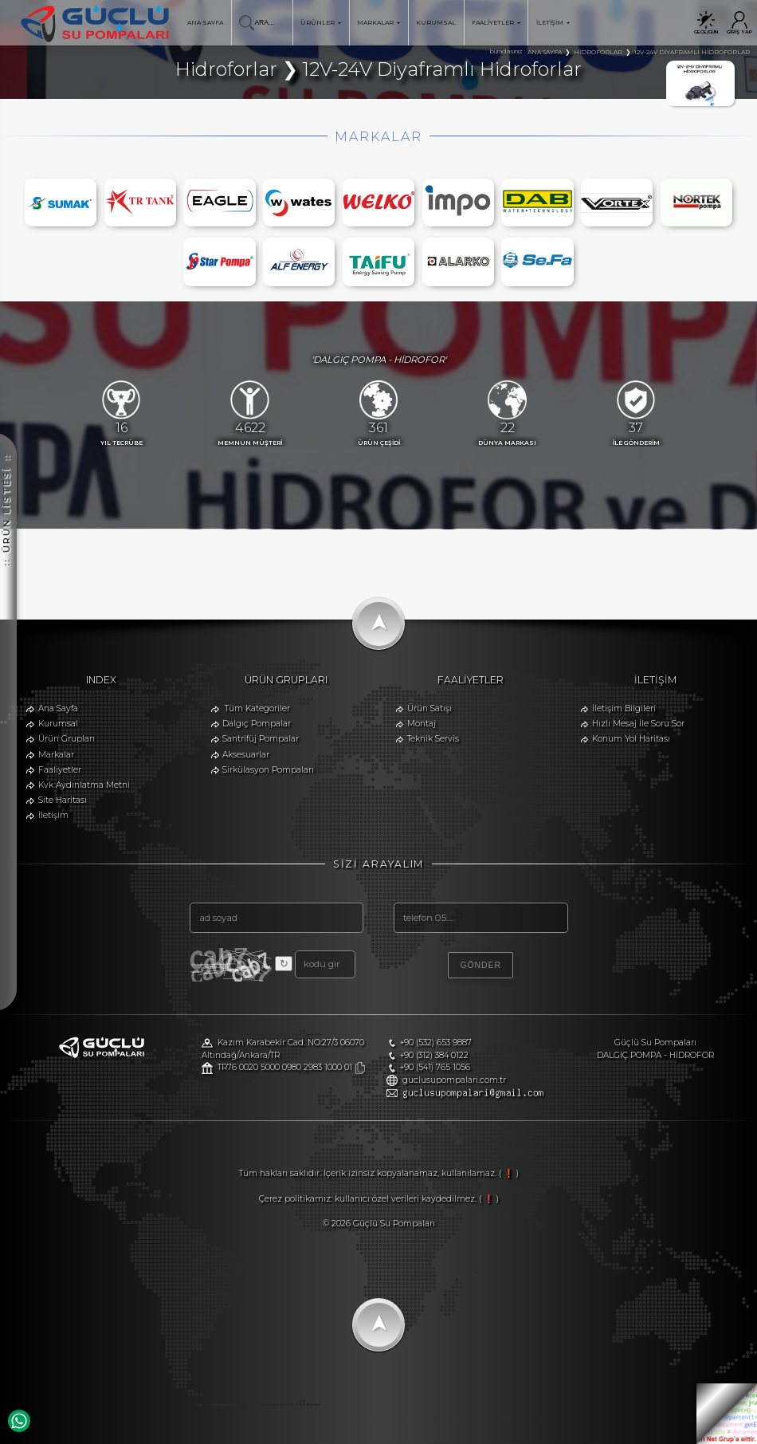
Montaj (421, 723)
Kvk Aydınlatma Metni (84, 785)
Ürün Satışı (429, 708)
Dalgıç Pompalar (256, 723)
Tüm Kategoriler (257, 708)
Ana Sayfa (58, 708)
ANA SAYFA (205, 22)
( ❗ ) (509, 1173)
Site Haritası (62, 800)
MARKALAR (378, 22)
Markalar (56, 755)
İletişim (53, 815)
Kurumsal (58, 723)
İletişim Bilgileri (624, 708)
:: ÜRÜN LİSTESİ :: (6, 404)
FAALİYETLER (496, 22)
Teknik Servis (433, 739)
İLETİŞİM (553, 22)
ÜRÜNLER (320, 22)
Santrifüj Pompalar (260, 739)
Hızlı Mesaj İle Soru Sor (638, 723)
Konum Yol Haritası (631, 739)
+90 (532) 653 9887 (436, 1042)
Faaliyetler (59, 770)
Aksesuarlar (245, 755)
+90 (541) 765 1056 (435, 1067)
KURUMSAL (436, 22)
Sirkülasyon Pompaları (268, 770)
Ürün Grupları (66, 739)
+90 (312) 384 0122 (434, 1055)
